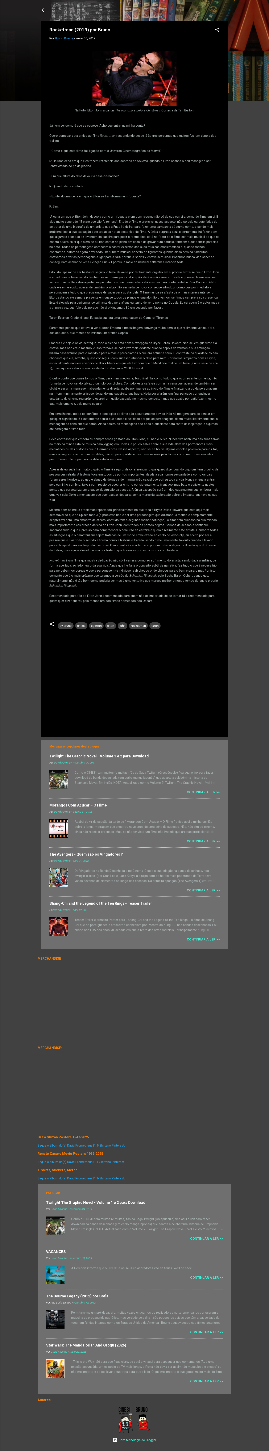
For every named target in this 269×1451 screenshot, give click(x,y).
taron (155, 626)
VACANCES (56, 1251)
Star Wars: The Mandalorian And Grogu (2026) (86, 1345)
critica (81, 626)
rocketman (138, 626)
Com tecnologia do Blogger (134, 1440)
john (122, 626)
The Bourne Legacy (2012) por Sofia (77, 1296)
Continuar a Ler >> (203, 792)
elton (110, 626)
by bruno (66, 626)
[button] (217, 30)
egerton (96, 626)
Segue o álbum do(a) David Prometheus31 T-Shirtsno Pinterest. (81, 1145)
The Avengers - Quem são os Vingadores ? (86, 854)
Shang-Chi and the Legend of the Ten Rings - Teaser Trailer (100, 903)
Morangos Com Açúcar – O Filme (78, 805)
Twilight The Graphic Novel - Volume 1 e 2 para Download (99, 756)
